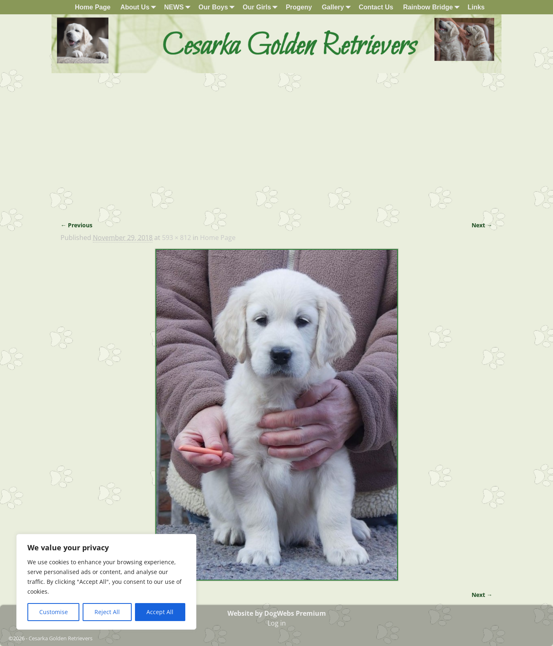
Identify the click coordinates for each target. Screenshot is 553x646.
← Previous (76, 225)
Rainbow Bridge (433, 7)
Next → (482, 225)
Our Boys (218, 7)
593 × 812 (176, 237)
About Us (139, 7)
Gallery (338, 7)
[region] (106, 582)
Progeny (299, 7)
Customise (53, 612)
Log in (277, 623)
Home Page (92, 7)
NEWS (178, 7)
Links (476, 7)
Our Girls (262, 7)
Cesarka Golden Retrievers (60, 638)
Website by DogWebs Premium (276, 613)
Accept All (159, 612)
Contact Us (376, 7)
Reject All (107, 612)
